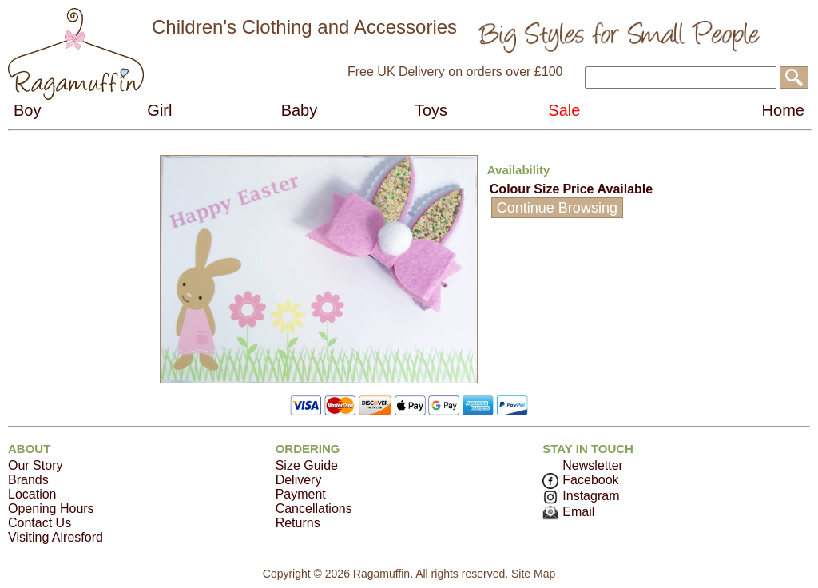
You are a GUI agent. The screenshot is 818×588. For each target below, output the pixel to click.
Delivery (299, 480)
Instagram (580, 496)
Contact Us (39, 523)
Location (32, 494)
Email (568, 511)
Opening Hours (51, 508)
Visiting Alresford (55, 537)
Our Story (35, 465)
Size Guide (307, 465)
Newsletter (592, 465)
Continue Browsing (557, 208)
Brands (28, 480)
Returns (298, 523)
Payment (301, 494)
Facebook (580, 480)
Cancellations (314, 508)
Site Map (533, 573)
